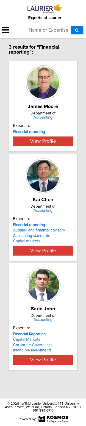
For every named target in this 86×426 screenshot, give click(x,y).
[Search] (77, 30)
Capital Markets (26, 356)
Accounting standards (31, 252)
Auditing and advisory (39, 246)
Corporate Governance (33, 361)
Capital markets (26, 257)
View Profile (43, 157)
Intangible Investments (32, 366)
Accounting (43, 117)
